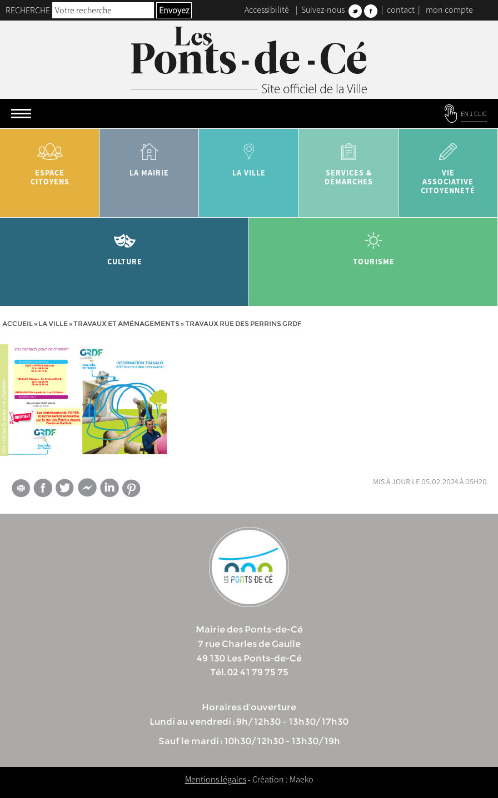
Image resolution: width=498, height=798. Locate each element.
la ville (249, 156)
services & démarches (349, 160)
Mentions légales (215, 779)
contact (401, 9)
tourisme (373, 245)
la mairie (149, 156)
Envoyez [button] (174, 10)
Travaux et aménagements (126, 323)
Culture (124, 245)
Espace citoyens (50, 160)
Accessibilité (267, 9)
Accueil (17, 323)
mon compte (449, 9)
